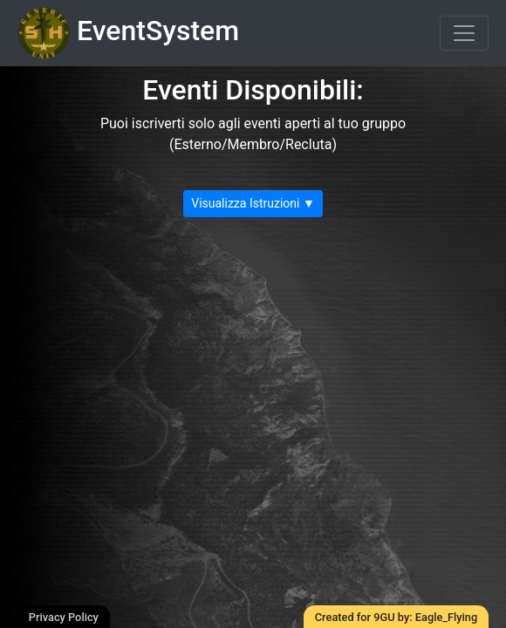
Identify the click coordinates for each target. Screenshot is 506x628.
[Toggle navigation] (464, 33)
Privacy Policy (64, 617)
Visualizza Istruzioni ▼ (253, 203)
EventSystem (128, 33)
